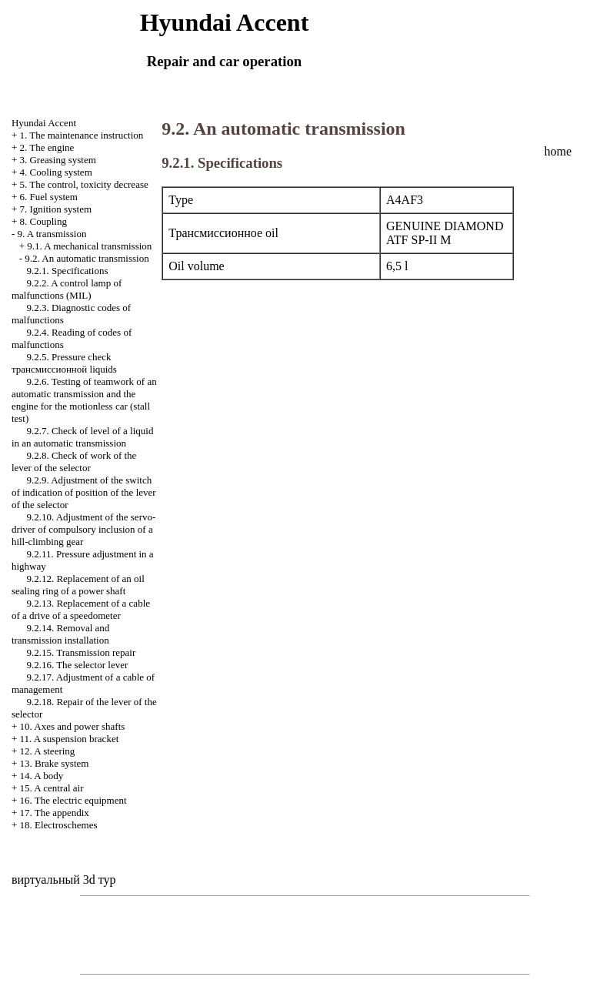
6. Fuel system (48, 196)
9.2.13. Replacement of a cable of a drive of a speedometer (81, 609)
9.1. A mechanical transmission (89, 246)
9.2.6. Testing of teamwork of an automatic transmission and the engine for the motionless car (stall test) (84, 400)
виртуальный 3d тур (64, 879)
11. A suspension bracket (68, 738)
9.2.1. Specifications (67, 270)
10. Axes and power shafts (72, 726)
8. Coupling (42, 221)
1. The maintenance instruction (81, 135)
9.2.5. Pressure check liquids (64, 363)
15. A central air (51, 788)
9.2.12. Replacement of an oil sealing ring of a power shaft (78, 585)
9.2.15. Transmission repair (80, 652)
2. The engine (46, 147)
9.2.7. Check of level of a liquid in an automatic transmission (83, 437)
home (558, 151)
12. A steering (47, 751)
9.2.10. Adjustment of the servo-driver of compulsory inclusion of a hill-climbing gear (83, 529)
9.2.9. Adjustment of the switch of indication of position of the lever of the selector (84, 492)
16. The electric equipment (72, 800)
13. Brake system (53, 763)
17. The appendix (53, 812)
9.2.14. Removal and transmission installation (60, 634)
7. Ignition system (55, 209)
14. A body (41, 775)
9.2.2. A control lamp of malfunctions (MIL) (67, 289)
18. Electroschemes (58, 825)
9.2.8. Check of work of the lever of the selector (74, 461)
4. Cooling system (55, 172)
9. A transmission (51, 233)
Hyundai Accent (44, 123)
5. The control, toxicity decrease (83, 184)
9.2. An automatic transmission (86, 258)
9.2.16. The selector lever (77, 665)
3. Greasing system (57, 160)
